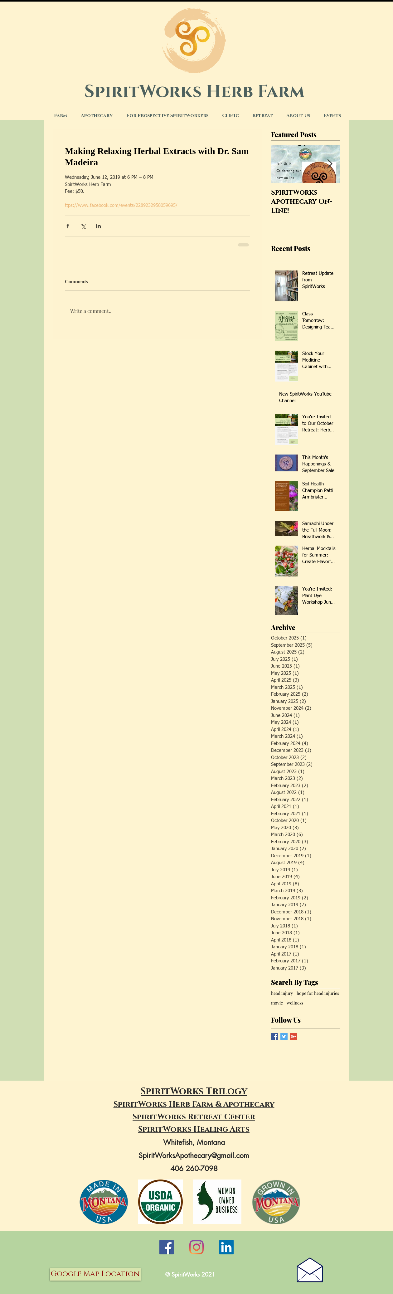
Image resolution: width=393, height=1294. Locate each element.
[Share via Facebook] (68, 226)
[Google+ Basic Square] (293, 1036)
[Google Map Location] (95, 1274)
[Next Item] (329, 164)
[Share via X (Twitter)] (83, 226)
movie (277, 1003)
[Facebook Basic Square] (274, 1036)
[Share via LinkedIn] (98, 226)
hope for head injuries (318, 993)
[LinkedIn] (226, 1247)
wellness (295, 1003)
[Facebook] (166, 1247)
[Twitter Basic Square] (284, 1036)
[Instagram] (196, 1247)
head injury (282, 993)
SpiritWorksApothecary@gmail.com (193, 1155)
